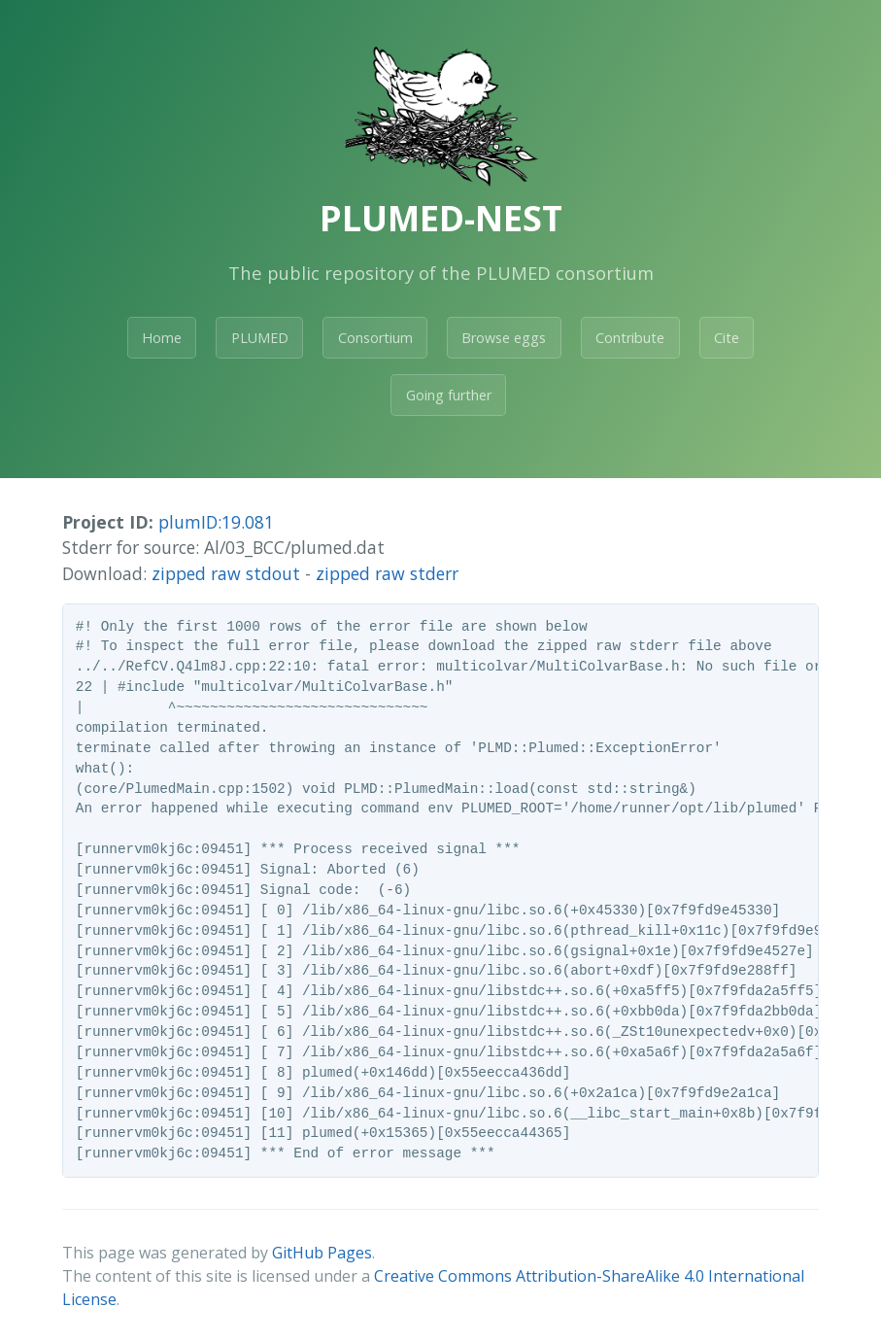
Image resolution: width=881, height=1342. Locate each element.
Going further (448, 395)
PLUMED (259, 337)
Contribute (629, 337)
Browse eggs (503, 337)
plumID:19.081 (216, 521)
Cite (726, 337)
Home (162, 337)
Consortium (375, 337)
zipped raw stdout (226, 573)
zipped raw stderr (387, 573)
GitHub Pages (322, 1252)
